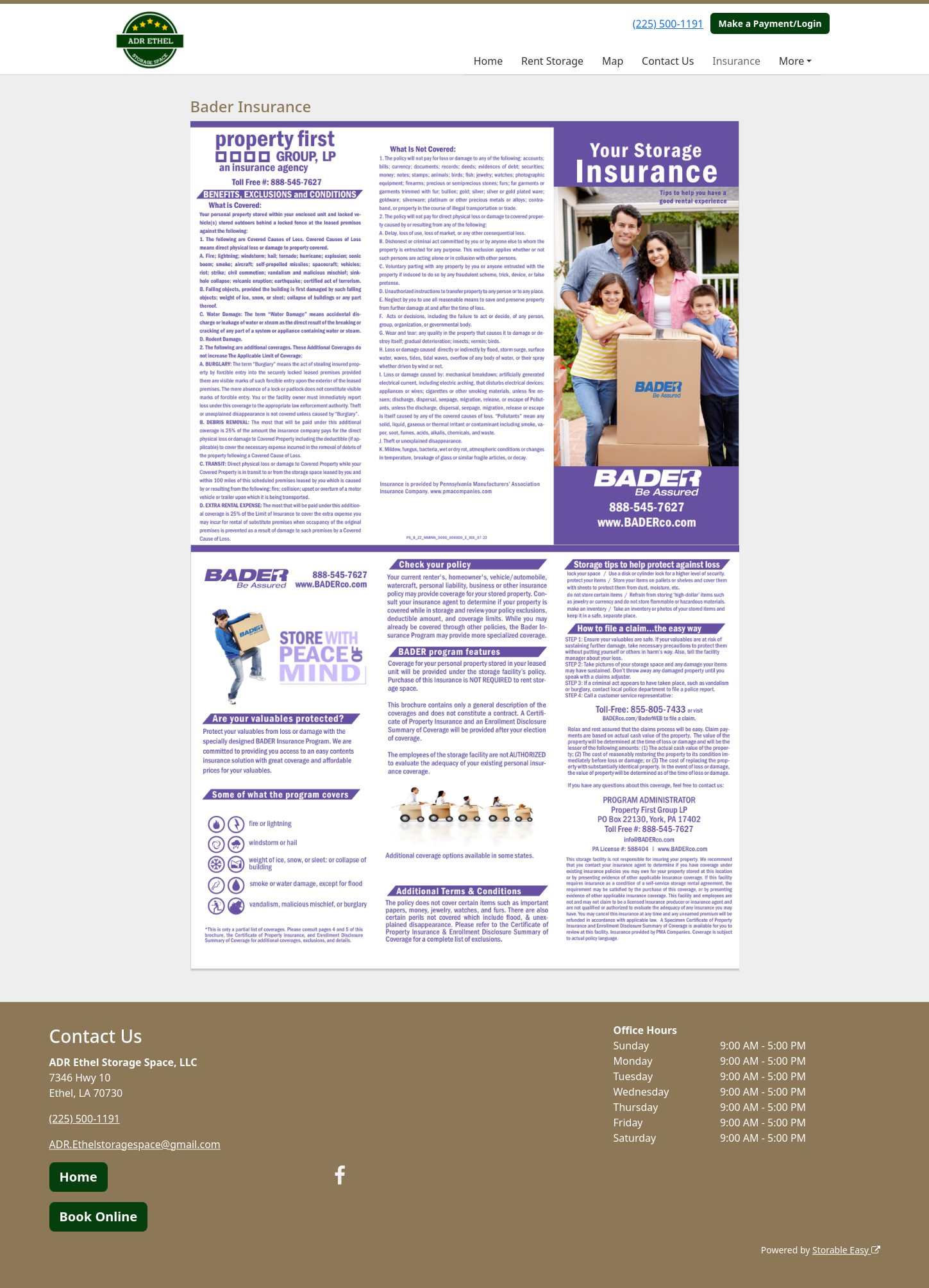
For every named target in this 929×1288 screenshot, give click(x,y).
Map (612, 61)
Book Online (99, 1216)
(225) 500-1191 (668, 24)
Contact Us (668, 61)
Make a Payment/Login (769, 23)
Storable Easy (846, 1250)
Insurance (736, 61)
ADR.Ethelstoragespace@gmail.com (135, 1144)
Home (488, 61)
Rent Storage (552, 61)
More (792, 61)
